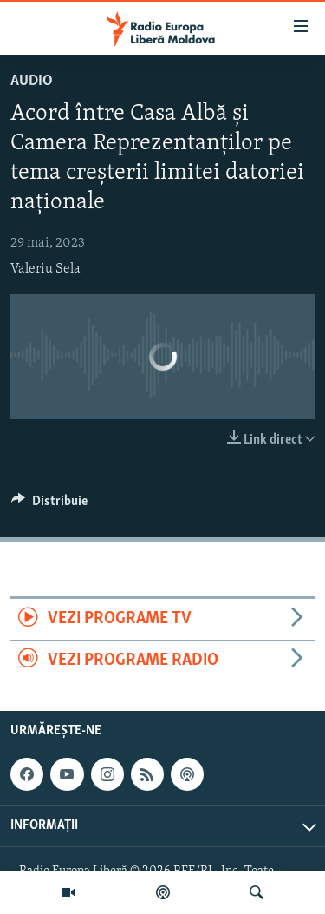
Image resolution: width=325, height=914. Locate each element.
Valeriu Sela (45, 269)
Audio (31, 81)
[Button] (49, 505)
